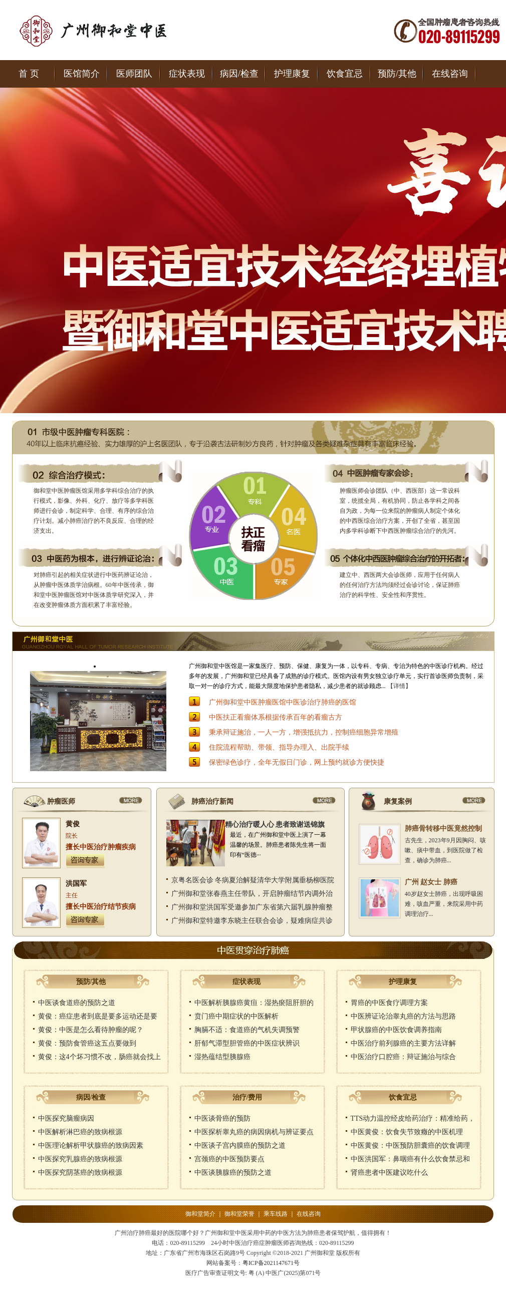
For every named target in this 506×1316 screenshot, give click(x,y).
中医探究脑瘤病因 (66, 1118)
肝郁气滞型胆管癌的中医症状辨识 (247, 1043)
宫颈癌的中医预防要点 (229, 1159)
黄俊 (73, 824)
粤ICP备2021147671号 (271, 1262)
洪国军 (76, 883)
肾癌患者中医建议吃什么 (389, 1172)
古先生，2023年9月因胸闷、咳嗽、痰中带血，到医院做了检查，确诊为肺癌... (445, 850)
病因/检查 (239, 74)
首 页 (29, 74)
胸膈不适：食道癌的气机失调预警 (247, 1030)
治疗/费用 (247, 1097)
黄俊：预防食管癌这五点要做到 (87, 1043)
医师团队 (134, 74)
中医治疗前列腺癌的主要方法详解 (403, 1043)
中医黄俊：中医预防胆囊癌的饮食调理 (410, 1145)
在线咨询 (450, 74)
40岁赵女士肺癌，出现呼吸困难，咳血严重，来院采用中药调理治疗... (444, 903)
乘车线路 (276, 1213)
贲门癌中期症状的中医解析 (236, 1016)
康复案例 (398, 801)
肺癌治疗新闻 (212, 801)
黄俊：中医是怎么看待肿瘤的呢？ (90, 1030)
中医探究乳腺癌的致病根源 (80, 1159)
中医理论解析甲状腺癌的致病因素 (90, 1145)
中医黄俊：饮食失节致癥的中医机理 (407, 1132)
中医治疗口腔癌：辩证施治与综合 (403, 1057)
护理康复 (292, 74)
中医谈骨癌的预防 (222, 1118)
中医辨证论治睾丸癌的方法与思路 (403, 1016)
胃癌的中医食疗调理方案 (389, 1003)
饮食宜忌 (345, 74)
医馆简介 (82, 74)
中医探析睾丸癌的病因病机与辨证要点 (254, 1132)
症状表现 (187, 74)
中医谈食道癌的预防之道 (76, 1003)
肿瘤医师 (61, 801)
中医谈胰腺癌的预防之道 (233, 1172)
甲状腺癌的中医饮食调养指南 (396, 1030)
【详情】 (399, 686)
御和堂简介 (200, 1213)
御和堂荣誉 (239, 1213)
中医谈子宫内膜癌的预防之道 (240, 1145)
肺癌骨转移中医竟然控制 (443, 828)
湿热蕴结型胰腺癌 (222, 1057)
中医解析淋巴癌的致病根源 (80, 1132)
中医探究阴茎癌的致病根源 (80, 1172)
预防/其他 (397, 74)
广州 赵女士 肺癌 (431, 882)
